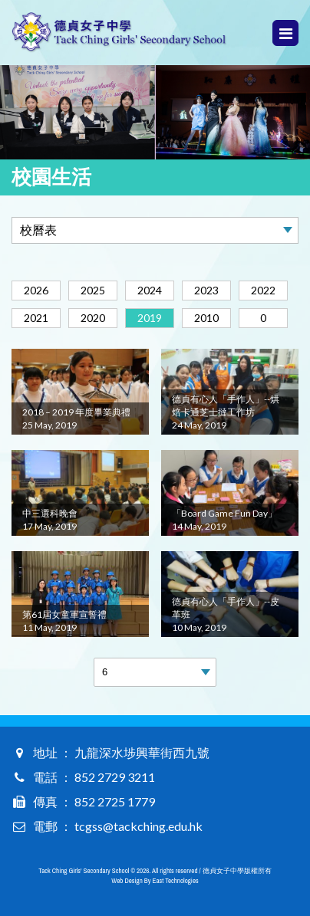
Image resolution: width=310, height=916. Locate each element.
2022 (263, 290)
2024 (149, 290)
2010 (206, 317)
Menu (285, 33)
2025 (93, 290)
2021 (36, 317)
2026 (36, 290)
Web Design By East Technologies (154, 880)
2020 (93, 317)
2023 (206, 290)
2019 (149, 317)
